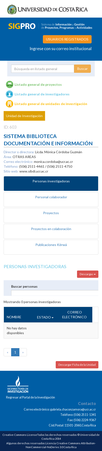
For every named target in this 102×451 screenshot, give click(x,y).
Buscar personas (24, 286)
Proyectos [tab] (51, 213)
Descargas (88, 274)
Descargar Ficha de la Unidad (77, 364)
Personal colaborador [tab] (51, 197)
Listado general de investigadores (42, 94)
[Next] (23, 352)
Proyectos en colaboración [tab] (51, 229)
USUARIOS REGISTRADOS (67, 39)
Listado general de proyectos (38, 84)
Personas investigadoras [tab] (51, 181)
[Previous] (7, 352)
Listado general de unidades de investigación (51, 104)
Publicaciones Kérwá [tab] (51, 245)
